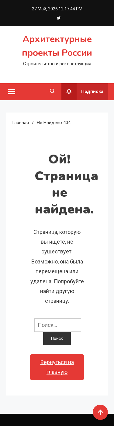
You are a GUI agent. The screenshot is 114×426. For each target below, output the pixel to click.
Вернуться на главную (57, 367)
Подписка (82, 91)
